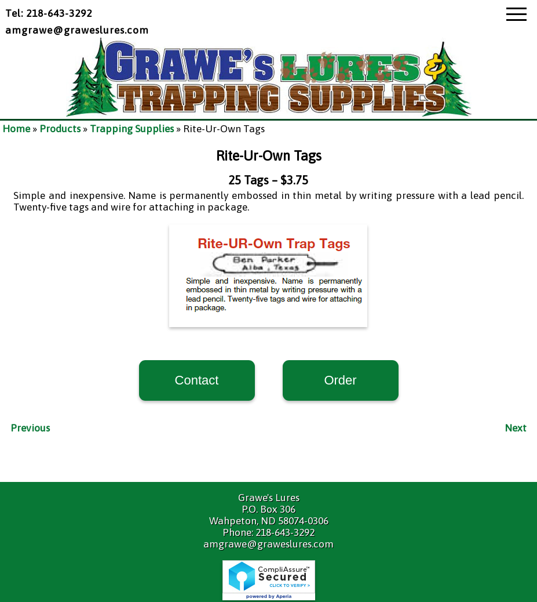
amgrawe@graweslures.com (77, 30)
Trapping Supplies (132, 129)
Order (340, 380)
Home (16, 129)
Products (60, 129)
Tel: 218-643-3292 (48, 13)
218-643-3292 (285, 532)
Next (516, 428)
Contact (197, 380)
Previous (30, 428)
